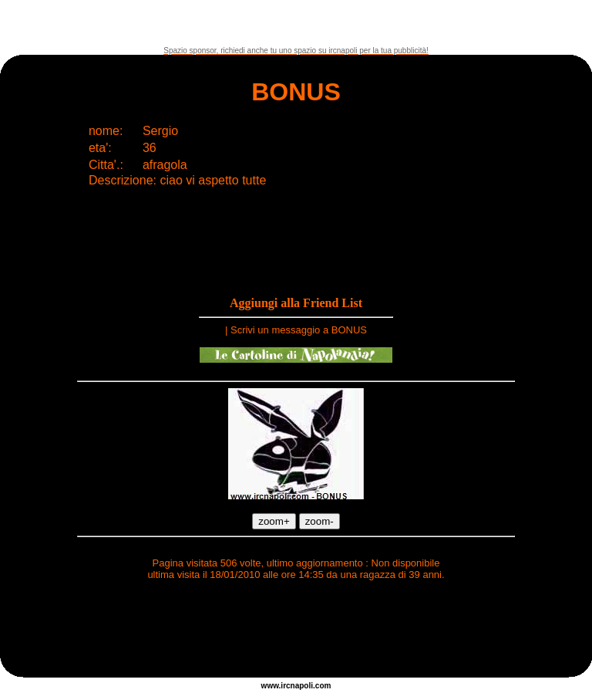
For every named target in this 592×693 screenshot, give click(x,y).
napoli (302, 685)
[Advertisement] (296, 23)
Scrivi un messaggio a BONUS (298, 330)
